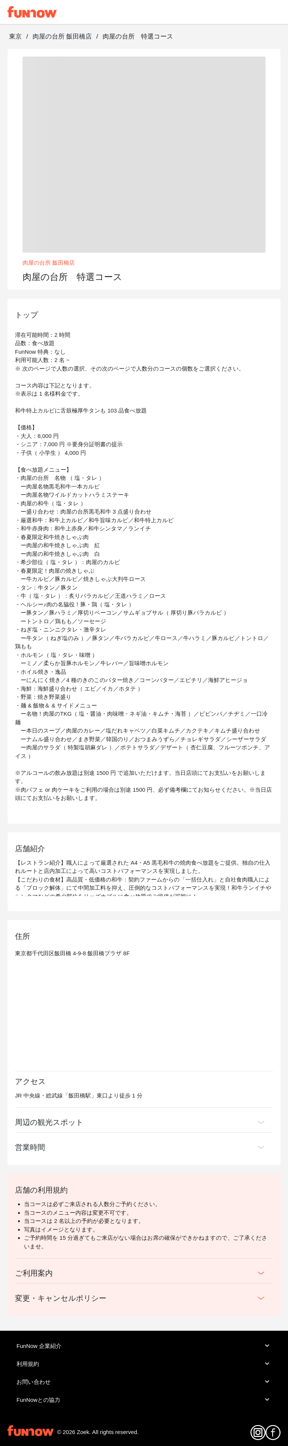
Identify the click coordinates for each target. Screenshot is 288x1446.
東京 (15, 36)
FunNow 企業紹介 (144, 1346)
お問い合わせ (144, 1382)
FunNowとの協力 (144, 1400)
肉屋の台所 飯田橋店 (62, 36)
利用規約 (144, 1364)
